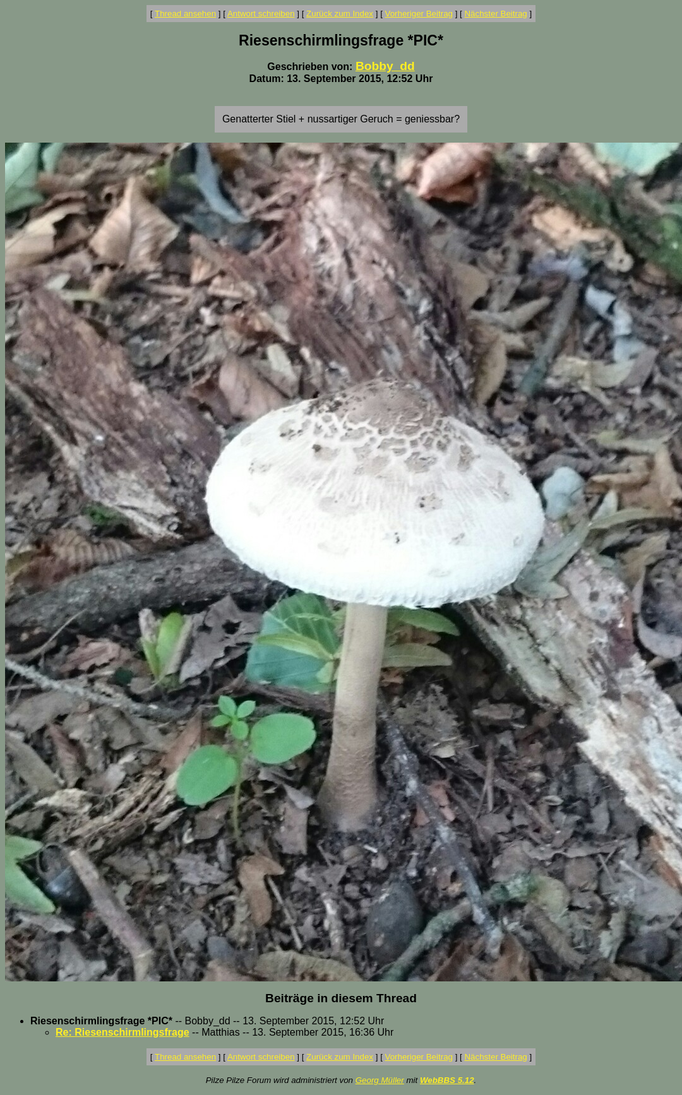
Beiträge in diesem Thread (341, 998)
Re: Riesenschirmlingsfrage (122, 1032)
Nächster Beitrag (495, 13)
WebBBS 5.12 (447, 1080)
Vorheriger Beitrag (419, 13)
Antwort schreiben (261, 13)
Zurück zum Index (339, 13)
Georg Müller (380, 1080)
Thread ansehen (185, 13)
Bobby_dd (385, 66)
